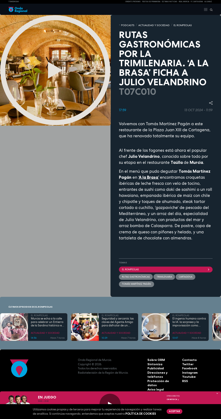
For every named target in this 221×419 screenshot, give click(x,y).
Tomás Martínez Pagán (136, 283)
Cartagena (185, 276)
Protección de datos (162, 380)
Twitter (187, 363)
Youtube (188, 376)
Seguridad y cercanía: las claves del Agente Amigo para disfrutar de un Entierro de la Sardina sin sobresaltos (118, 321)
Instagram (189, 371)
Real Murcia (184, 2)
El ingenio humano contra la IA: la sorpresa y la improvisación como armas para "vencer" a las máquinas (189, 321)
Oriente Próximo (132, 2)
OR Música (173, 399)
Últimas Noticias (169, 2)
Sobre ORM (155, 359)
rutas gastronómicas (136, 276)
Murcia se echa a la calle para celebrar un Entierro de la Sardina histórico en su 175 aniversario (47, 321)
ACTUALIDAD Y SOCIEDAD (151, 24)
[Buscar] (210, 9)
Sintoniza (154, 363)
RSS (184, 380)
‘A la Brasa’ (148, 176)
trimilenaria (164, 276)
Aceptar (174, 411)
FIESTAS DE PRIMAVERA (151, 2)
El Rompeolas (166, 268)
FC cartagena (197, 2)
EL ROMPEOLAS (177, 24)
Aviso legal (155, 384)
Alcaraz (208, 2)
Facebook (189, 367)
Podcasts (127, 24)
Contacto (189, 359)
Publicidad (155, 367)
